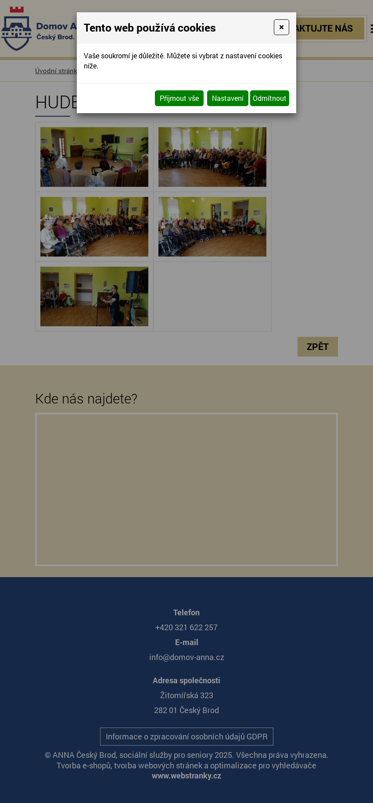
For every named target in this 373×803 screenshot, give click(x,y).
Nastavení (228, 98)
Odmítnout (270, 98)
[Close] (281, 27)
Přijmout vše (179, 98)
